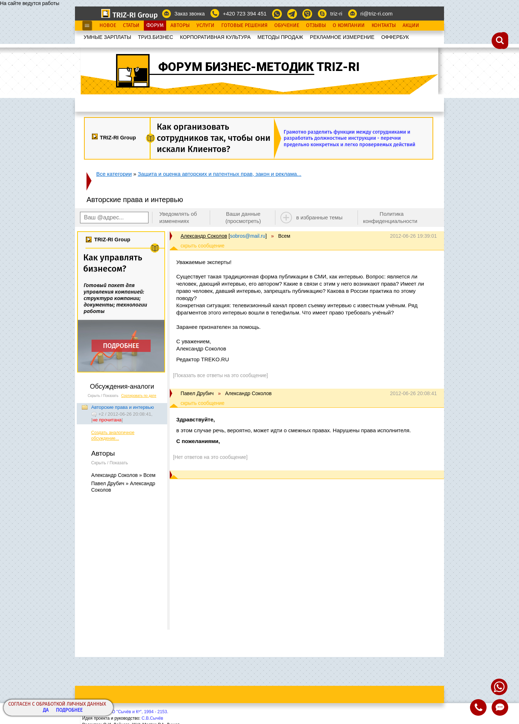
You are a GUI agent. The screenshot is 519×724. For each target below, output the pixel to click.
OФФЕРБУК (395, 37)
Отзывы (316, 26)
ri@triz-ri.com (376, 13)
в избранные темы (319, 217)
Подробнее (69, 710)
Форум (155, 26)
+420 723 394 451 (244, 13)
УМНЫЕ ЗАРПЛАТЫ (107, 37)
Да (46, 710)
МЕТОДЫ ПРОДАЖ (280, 37)
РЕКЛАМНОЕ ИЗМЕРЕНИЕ (342, 37)
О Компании (349, 26)
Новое (107, 26)
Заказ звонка (189, 14)
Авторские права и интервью (122, 407)
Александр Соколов (204, 236)
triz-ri (336, 13)
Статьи (131, 26)
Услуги (205, 26)
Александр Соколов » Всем (123, 475)
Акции (411, 26)
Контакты (384, 26)
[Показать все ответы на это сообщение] (220, 375)
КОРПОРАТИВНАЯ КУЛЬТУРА (215, 37)
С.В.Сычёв (152, 718)
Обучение (286, 26)
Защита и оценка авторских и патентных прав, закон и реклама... (219, 174)
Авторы (180, 26)
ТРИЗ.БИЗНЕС (155, 37)
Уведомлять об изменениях (178, 217)
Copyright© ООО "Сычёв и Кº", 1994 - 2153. (125, 711)
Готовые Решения (244, 26)
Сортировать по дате (138, 396)
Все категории (114, 174)
